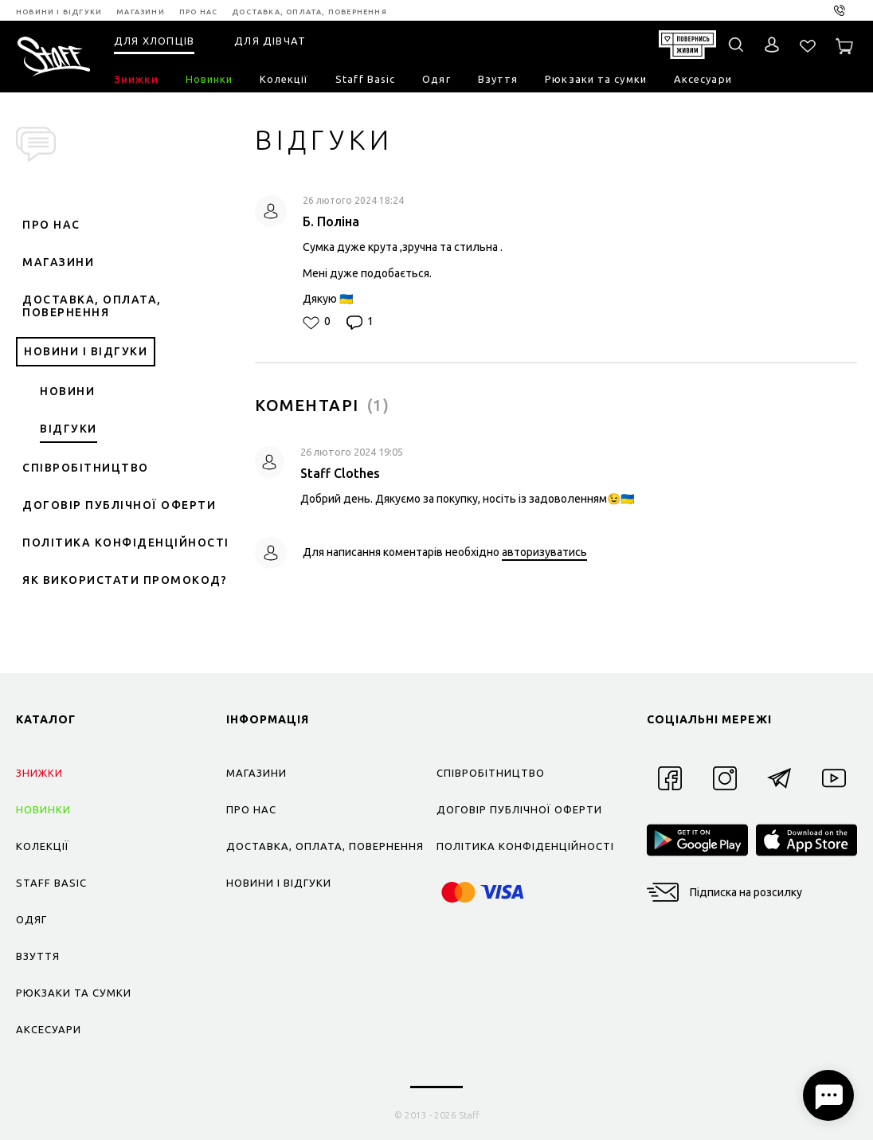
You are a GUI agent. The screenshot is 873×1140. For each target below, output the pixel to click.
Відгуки (68, 428)
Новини (67, 391)
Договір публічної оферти (119, 505)
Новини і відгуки (85, 351)
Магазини (58, 262)
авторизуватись (544, 552)
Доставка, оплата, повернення (92, 306)
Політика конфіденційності (125, 542)
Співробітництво (85, 467)
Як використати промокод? (124, 580)
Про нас (51, 224)
